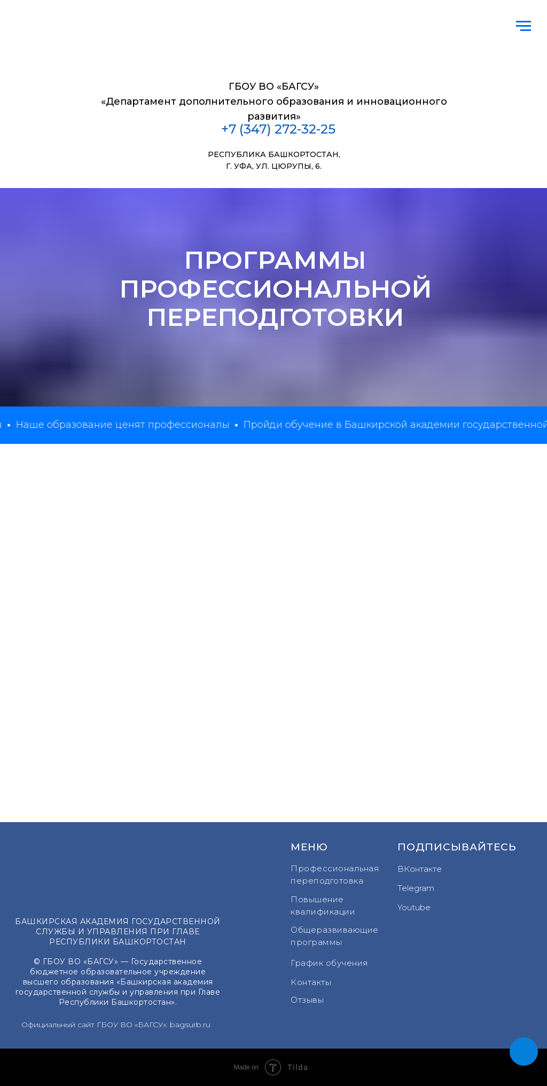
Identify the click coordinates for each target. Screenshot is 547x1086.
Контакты (311, 982)
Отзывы (307, 1000)
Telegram (415, 888)
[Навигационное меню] (523, 26)
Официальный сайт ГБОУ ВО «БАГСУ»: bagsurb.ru (115, 1024)
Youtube (414, 907)
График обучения (330, 963)
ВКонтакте (419, 869)
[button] (524, 1051)
